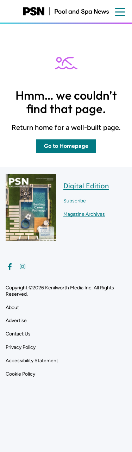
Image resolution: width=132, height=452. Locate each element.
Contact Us (18, 334)
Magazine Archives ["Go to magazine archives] (84, 214)
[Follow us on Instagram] (22, 266)
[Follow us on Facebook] (10, 266)
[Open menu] (120, 12)
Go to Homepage (66, 146)
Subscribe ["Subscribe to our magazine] (74, 201)
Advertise (16, 321)
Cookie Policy (20, 374)
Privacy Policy (21, 347)
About (12, 307)
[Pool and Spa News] (66, 11)
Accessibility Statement (32, 361)
